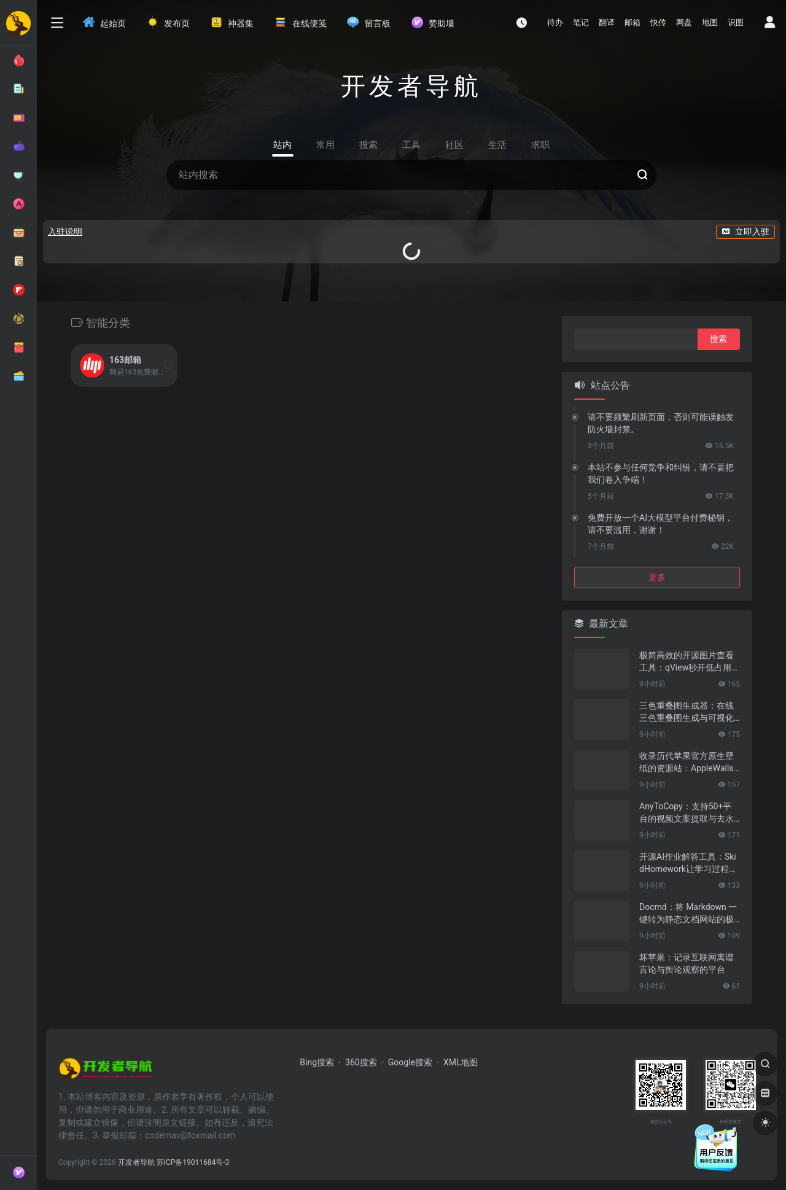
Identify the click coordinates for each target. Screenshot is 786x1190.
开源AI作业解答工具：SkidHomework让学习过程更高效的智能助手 (688, 863)
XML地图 (460, 1062)
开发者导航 (136, 1162)
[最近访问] (521, 22)
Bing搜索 (317, 1062)
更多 (657, 577)
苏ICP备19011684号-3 (193, 1162)
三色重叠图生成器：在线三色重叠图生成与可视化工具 (686, 712)
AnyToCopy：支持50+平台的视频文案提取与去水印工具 (686, 813)
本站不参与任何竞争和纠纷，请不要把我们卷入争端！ (661, 473)
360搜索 (361, 1062)
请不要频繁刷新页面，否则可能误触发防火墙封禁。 (661, 423)
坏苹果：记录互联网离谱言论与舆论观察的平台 (686, 963)
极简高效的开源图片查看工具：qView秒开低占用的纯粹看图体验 (686, 662)
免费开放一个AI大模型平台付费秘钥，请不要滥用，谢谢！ (660, 524)
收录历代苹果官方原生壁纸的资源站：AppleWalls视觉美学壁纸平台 (686, 762)
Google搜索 (410, 1062)
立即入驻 (745, 231)
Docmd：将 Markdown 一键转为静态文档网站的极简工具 (688, 913)
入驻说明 (65, 231)
